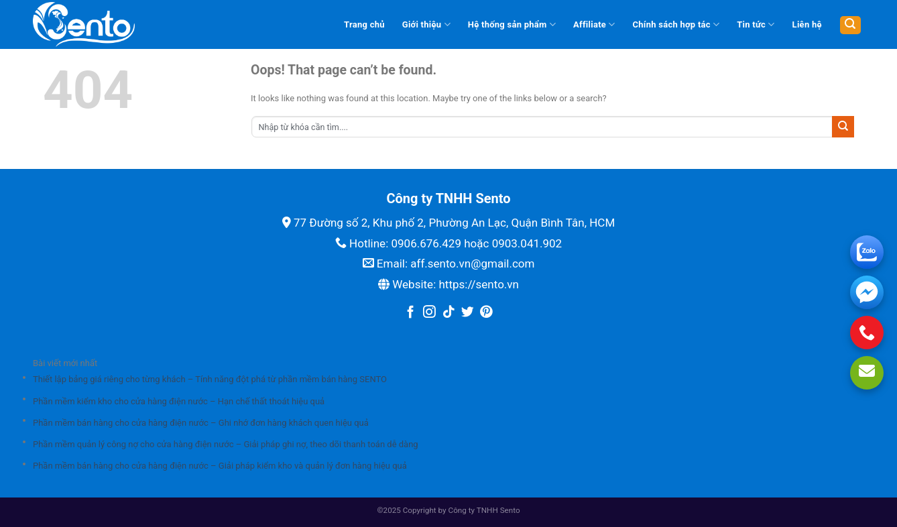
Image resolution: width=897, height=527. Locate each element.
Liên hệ (807, 24)
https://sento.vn (478, 284)
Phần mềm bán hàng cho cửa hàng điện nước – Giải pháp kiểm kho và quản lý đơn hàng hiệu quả (220, 466)
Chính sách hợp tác (676, 24)
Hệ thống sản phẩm (512, 24)
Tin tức (755, 24)
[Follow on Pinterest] (486, 313)
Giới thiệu (426, 24)
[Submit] (843, 126)
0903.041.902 (527, 243)
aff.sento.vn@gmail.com (472, 263)
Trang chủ (364, 24)
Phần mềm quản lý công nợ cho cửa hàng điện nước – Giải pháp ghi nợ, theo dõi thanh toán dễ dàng (225, 444)
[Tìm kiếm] (850, 25)
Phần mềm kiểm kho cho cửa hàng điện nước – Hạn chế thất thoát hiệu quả (178, 401)
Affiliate (594, 24)
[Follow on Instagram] (429, 313)
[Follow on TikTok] (448, 313)
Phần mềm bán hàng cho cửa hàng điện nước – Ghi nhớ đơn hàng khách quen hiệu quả (201, 423)
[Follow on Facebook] (410, 313)
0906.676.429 (426, 243)
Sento (510, 510)
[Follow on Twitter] (467, 313)
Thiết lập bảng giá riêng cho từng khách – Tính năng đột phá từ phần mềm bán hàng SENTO (210, 379)
